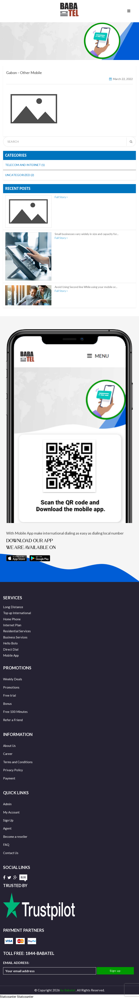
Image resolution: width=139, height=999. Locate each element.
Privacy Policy (13, 770)
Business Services (15, 637)
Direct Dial (10, 649)
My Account (11, 812)
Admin (7, 804)
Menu (128, 11)
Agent (7, 828)
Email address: (49, 967)
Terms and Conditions (18, 762)
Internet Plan (12, 625)
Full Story (61, 197)
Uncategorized (19, 175)
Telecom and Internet (25, 165)
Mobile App (11, 655)
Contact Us (10, 853)
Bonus (7, 703)
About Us (9, 745)
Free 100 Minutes (15, 711)
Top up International (17, 613)
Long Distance (13, 607)
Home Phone (12, 619)
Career (8, 754)
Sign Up (8, 820)
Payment (9, 778)
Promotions (11, 687)
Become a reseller (15, 836)
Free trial (9, 695)
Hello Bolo (10, 643)
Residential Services (17, 631)
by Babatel (68, 990)
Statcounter (8, 996)
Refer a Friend (13, 720)
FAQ (6, 844)
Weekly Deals (12, 679)
